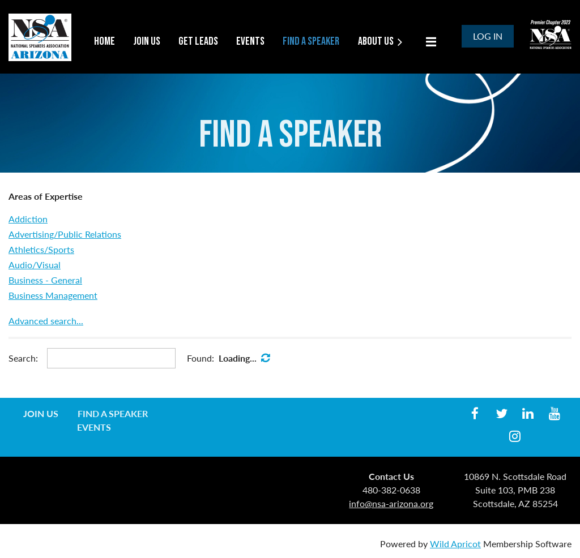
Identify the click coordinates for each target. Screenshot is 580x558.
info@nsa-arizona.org (391, 503)
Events (94, 427)
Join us (40, 413)
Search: (23, 358)
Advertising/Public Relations (64, 234)
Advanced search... (45, 320)
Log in (487, 36)
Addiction (28, 218)
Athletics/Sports (41, 249)
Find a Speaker (113, 413)
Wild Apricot (455, 543)
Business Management (52, 295)
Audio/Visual (34, 264)
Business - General (45, 279)
